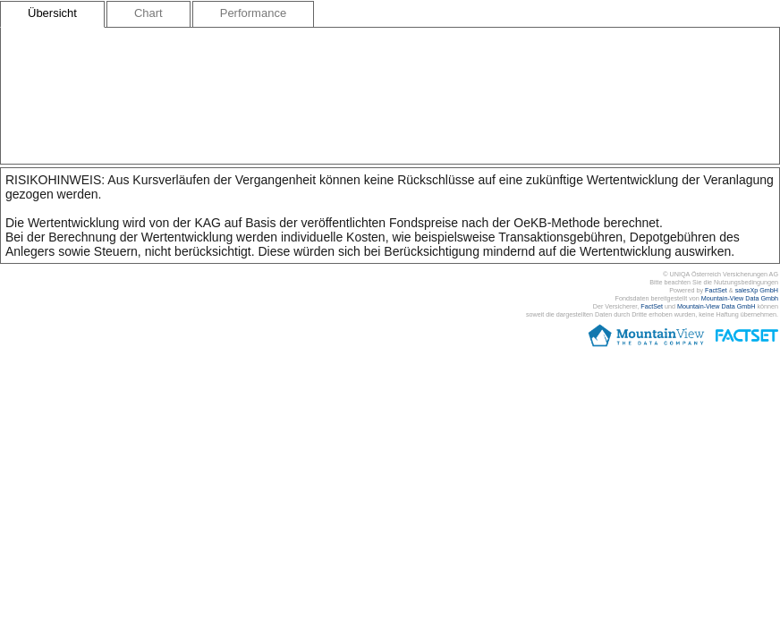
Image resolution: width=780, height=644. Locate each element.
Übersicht (52, 13)
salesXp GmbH (756, 290)
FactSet (716, 290)
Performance (253, 13)
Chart (148, 13)
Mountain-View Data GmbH (716, 306)
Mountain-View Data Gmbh (739, 298)
